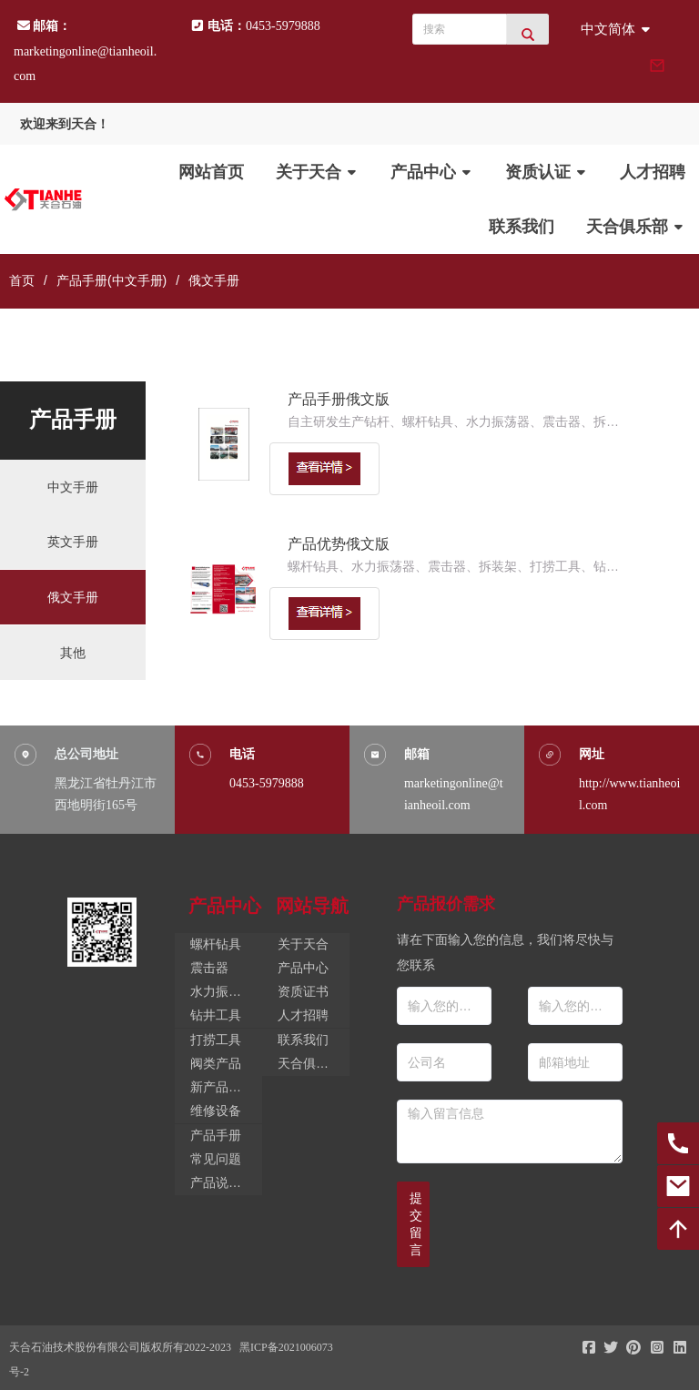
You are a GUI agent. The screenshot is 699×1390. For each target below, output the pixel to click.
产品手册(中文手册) (111, 280)
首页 (22, 280)
